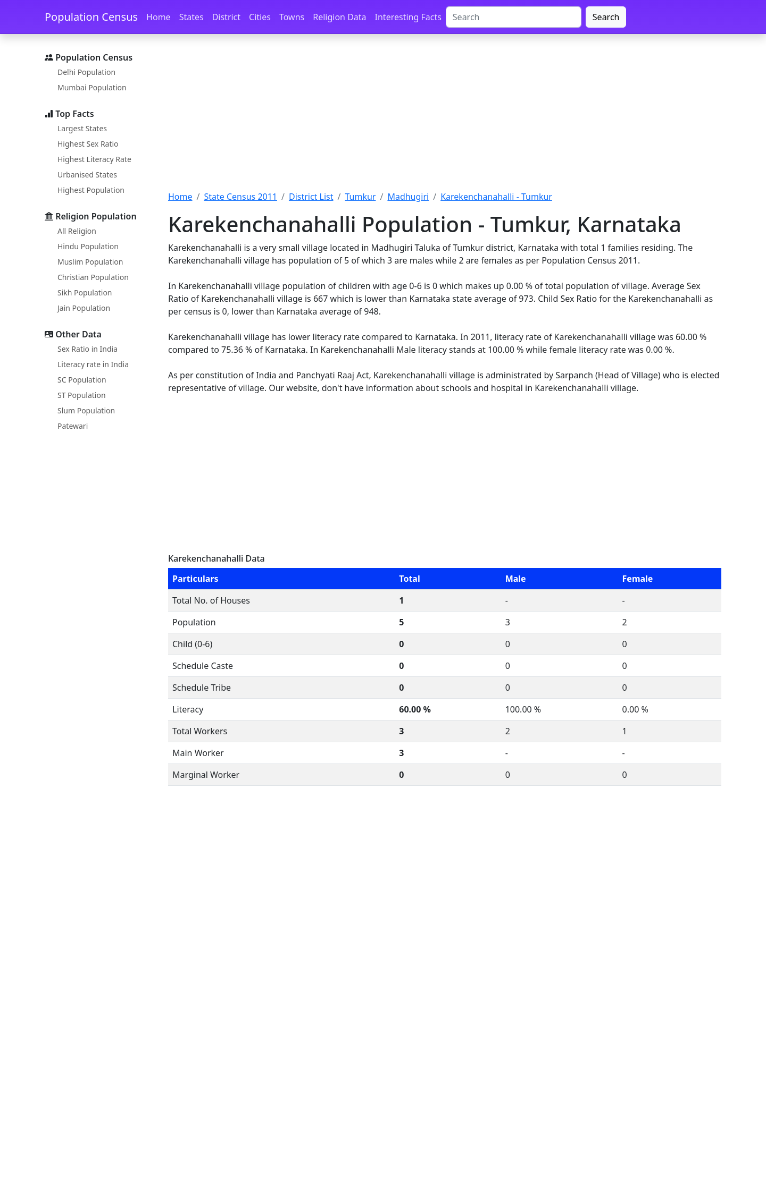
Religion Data (339, 17)
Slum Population (86, 410)
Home (158, 17)
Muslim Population (90, 262)
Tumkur (360, 196)
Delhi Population (86, 72)
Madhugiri (408, 196)
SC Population (81, 380)
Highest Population (90, 190)
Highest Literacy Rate (94, 159)
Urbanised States (87, 174)
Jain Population (83, 308)
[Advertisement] (444, 118)
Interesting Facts (408, 17)
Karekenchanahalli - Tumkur (496, 196)
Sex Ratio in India (87, 349)
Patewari (72, 426)
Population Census (91, 17)
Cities (260, 17)
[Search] (513, 17)
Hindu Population (88, 246)
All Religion (76, 231)
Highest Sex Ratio (88, 144)
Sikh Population (84, 292)
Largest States (82, 128)
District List (311, 196)
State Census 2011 (240, 196)
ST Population (81, 395)
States (191, 17)
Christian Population (93, 277)
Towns (291, 17)
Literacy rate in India (93, 364)
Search (606, 17)
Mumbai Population (92, 87)
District (226, 17)
